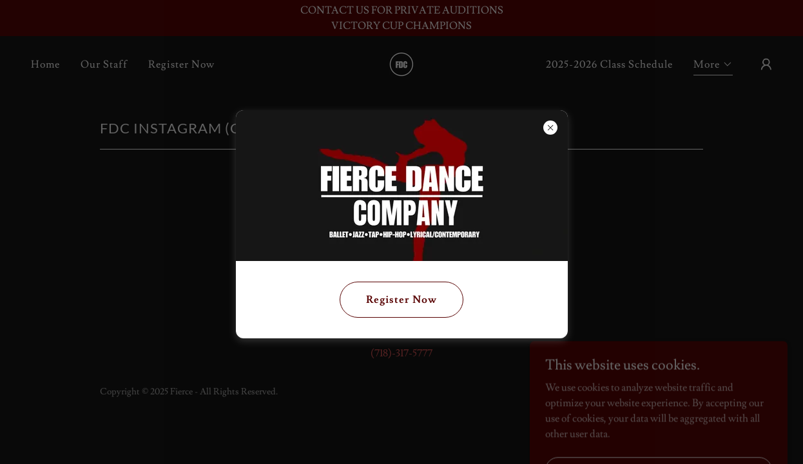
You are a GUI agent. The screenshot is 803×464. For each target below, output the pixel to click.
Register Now (401, 299)
